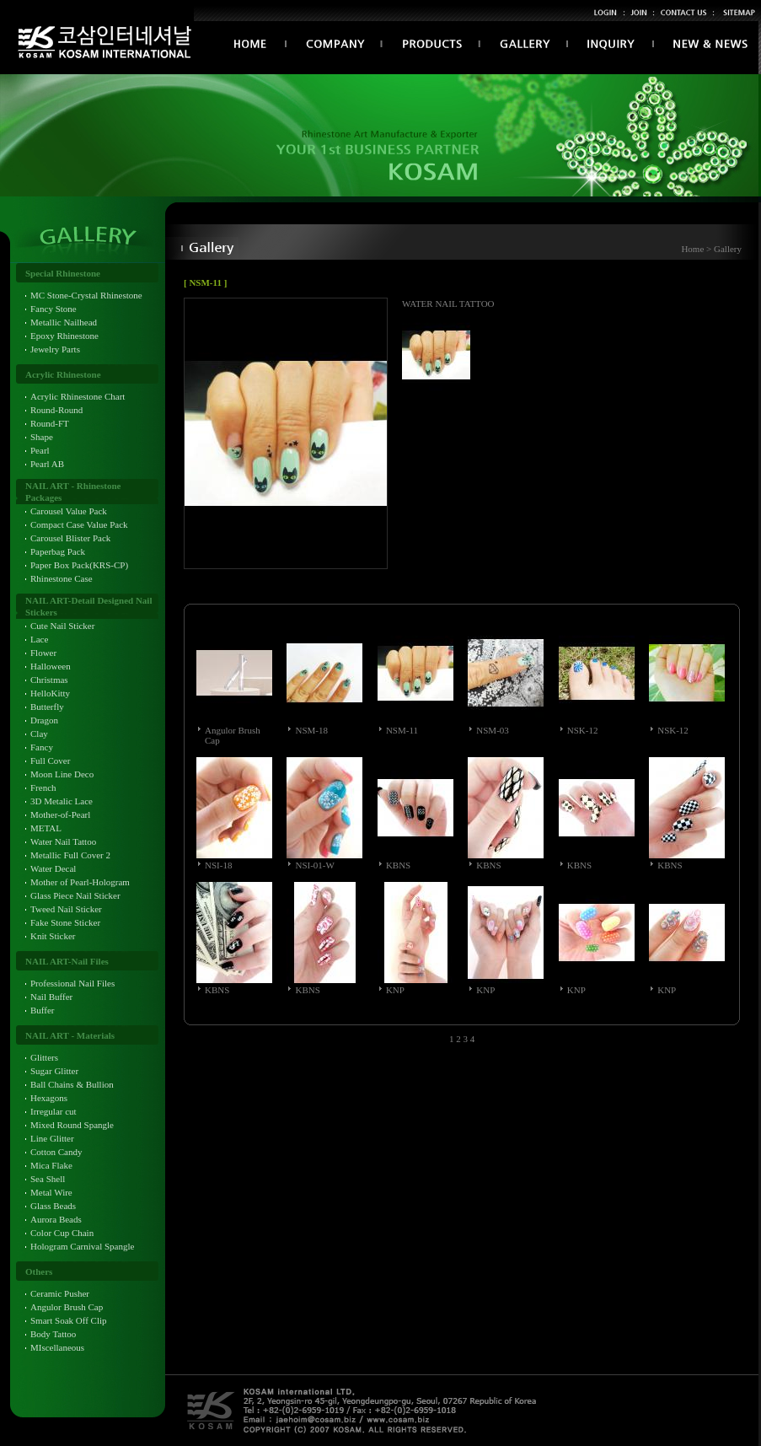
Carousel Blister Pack (70, 538)
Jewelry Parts (55, 349)
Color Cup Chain (62, 1233)
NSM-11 (402, 730)
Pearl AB (47, 464)
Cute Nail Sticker (62, 626)
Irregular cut (53, 1111)
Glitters (44, 1057)
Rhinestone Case (61, 578)
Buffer (42, 1010)
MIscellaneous (57, 1347)
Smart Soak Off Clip (68, 1320)
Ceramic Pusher (59, 1293)
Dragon (44, 720)
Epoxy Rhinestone (64, 336)
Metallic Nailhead (63, 322)
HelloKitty (50, 693)
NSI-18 (218, 865)
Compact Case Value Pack (79, 524)
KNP (395, 990)
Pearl (40, 450)
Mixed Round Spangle (72, 1125)
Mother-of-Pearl (60, 814)
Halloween (50, 666)
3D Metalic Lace (61, 801)
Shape (41, 437)
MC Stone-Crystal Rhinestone (86, 295)
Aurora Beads (56, 1219)
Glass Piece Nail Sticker (75, 895)
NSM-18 (311, 730)
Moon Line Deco (62, 774)
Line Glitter (52, 1138)
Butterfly (47, 706)
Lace (39, 639)
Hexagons (48, 1098)
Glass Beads (53, 1206)
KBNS (398, 865)
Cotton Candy (56, 1152)
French (43, 787)
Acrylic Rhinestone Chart (77, 396)
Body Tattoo (53, 1334)
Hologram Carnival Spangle (82, 1246)
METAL (46, 828)
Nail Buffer (51, 997)
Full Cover (50, 760)
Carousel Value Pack (68, 511)
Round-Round (56, 410)
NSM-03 (492, 730)
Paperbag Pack (57, 551)
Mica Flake (51, 1165)
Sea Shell (47, 1179)
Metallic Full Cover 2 (70, 855)
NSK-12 (582, 730)
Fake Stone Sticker (65, 922)
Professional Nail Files (72, 983)
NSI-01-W (314, 865)
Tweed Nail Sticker (66, 909)
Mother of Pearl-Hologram (80, 882)
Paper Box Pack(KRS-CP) (79, 565)
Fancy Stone (53, 309)
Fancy (41, 747)
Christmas (49, 680)
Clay (39, 733)
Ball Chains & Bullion (72, 1084)
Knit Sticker (52, 936)
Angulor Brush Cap (66, 1307)
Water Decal (53, 868)
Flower (43, 653)
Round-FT (49, 423)
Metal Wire (51, 1192)
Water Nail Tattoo (63, 841)
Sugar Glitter (54, 1071)
